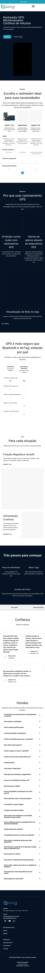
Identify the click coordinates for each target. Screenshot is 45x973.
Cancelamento (6, 945)
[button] (33, 6)
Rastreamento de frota (8, 927)
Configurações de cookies (22, 965)
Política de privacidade (22, 962)
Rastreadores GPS (7, 942)
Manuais (5, 933)
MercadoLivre (6, 939)
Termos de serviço (22, 964)
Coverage (5, 948)
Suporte (5, 930)
